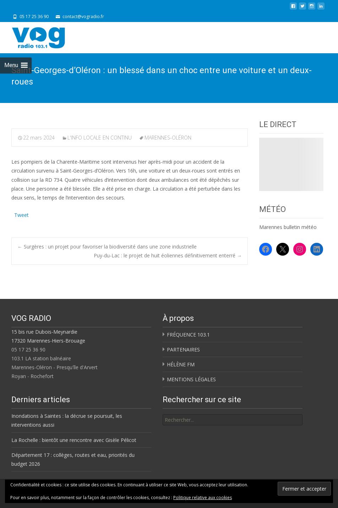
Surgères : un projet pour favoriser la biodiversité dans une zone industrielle (107, 246)
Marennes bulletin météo (288, 227)
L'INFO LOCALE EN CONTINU (99, 137)
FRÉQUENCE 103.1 (188, 334)
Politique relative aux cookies (202, 498)
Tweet (21, 214)
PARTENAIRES (183, 349)
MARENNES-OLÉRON (168, 137)
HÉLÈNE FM (181, 364)
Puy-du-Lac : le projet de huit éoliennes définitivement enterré (168, 255)
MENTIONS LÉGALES (191, 379)
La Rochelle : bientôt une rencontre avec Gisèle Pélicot (73, 440)
